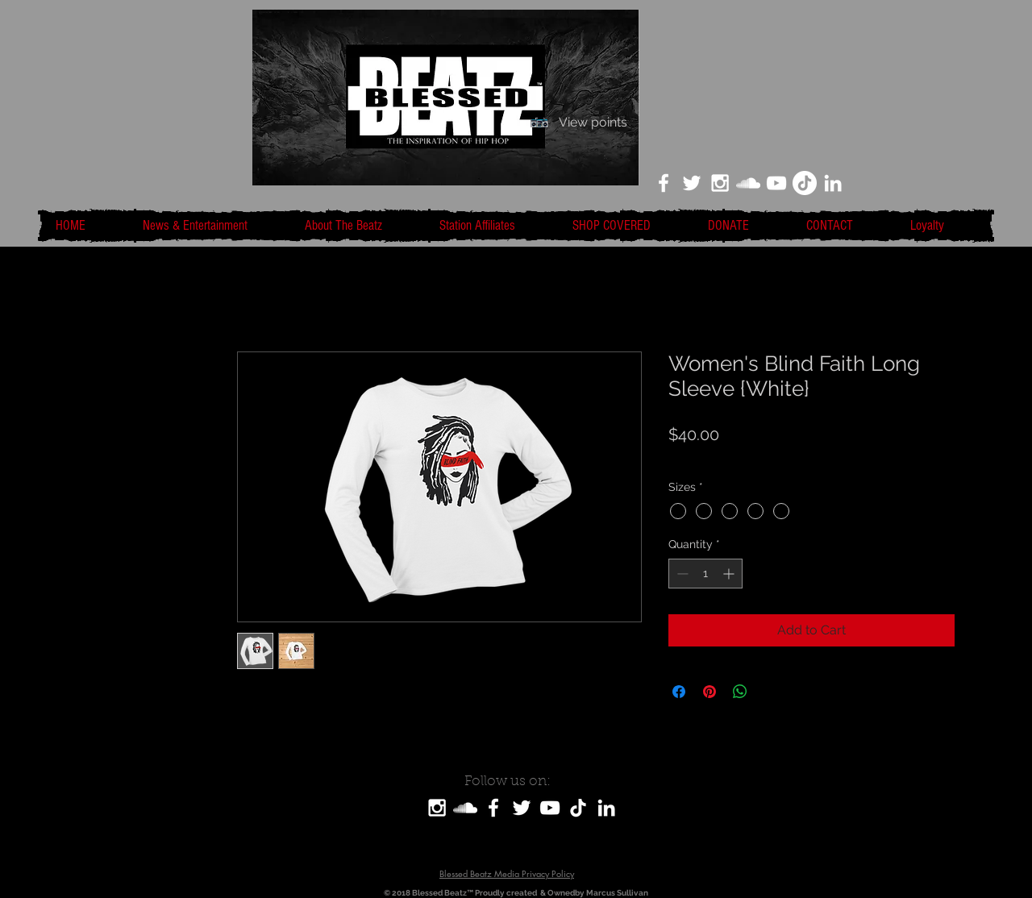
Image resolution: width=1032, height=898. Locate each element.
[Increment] (730, 573)
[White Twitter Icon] (692, 183)
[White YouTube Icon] (776, 183)
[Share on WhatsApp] (740, 691)
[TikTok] (805, 183)
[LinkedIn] (833, 183)
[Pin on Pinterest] (709, 691)
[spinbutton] (705, 573)
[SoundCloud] (465, 808)
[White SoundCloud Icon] (748, 183)
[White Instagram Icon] (720, 183)
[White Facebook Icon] (663, 183)
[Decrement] (681, 573)
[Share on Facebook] (679, 691)
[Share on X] (770, 691)
